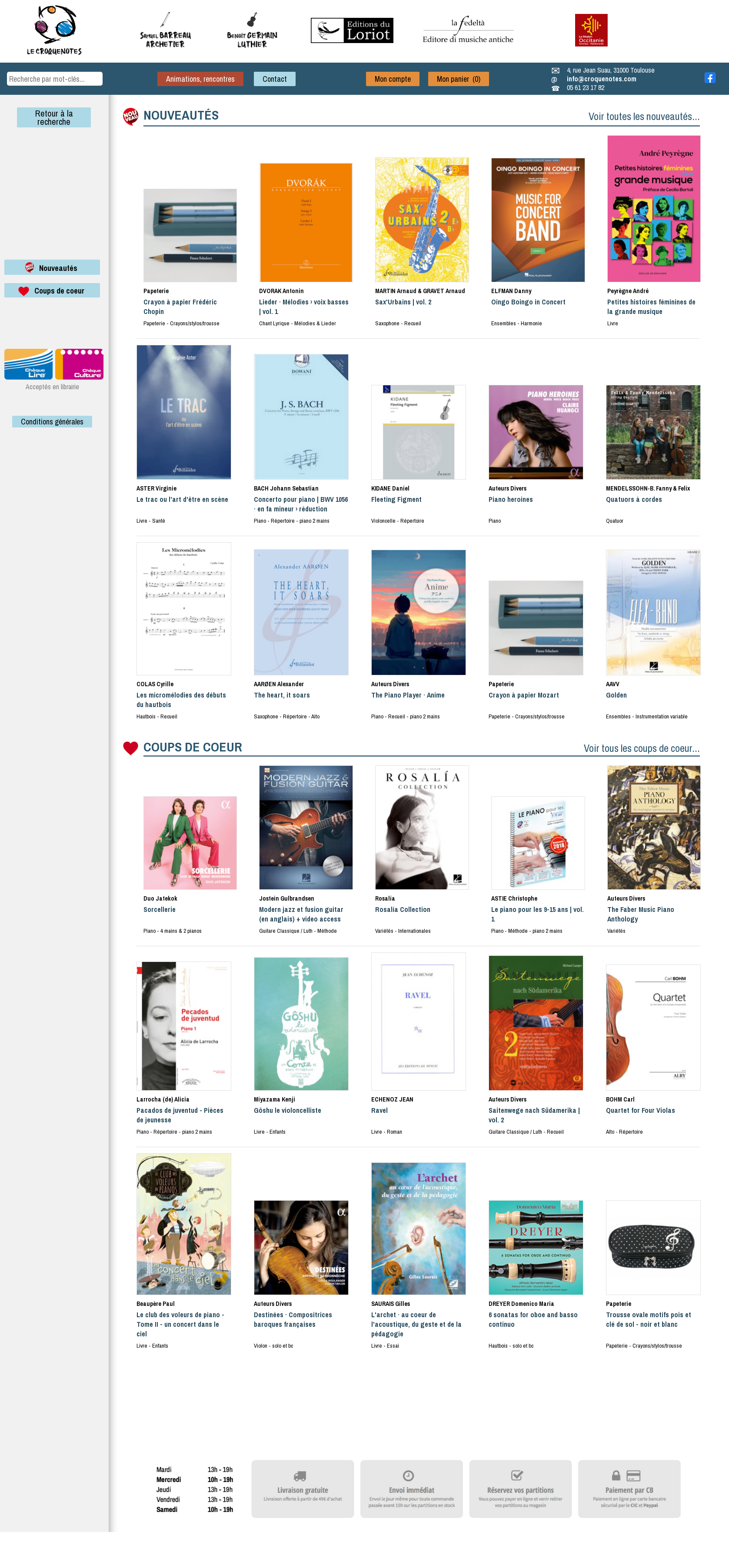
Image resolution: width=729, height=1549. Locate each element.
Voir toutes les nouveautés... (644, 116)
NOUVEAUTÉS (181, 115)
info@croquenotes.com (601, 78)
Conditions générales (52, 421)
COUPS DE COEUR (192, 746)
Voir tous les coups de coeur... (642, 748)
